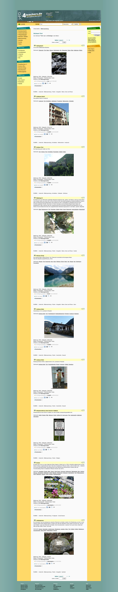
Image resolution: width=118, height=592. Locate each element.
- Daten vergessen (91, 39)
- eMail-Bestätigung (91, 40)
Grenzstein (45, 529)
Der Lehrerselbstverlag (40, 586)
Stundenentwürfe (22, 31)
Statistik (20, 83)
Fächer (53, 91)
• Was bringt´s (90, 49)
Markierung (81, 529)
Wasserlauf (64, 50)
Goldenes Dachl (40, 96)
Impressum (88, 585)
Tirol (45, 50)
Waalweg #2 (39, 198)
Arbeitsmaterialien (22, 33)
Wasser (51, 50)
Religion (58, 458)
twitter (71, 586)
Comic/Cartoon (61, 515)
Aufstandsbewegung (60, 313)
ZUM (54, 585)
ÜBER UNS (21, 75)
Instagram (72, 587)
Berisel (57, 364)
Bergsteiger (40, 472)
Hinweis (44, 415)
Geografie (58, 91)
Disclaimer (88, 586)
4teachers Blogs (22, 68)
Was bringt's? (21, 80)
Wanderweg (60, 472)
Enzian (38, 462)
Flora (34, 474)
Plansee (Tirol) (40, 255)
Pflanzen (35, 472)
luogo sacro (65, 415)
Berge (62, 261)
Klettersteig (46, 472)
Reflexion (58, 261)
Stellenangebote (22, 71)
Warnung (51, 415)
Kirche (54, 415)
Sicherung (65, 472)
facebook (72, 585)
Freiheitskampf (51, 313)
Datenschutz (88, 587)
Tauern (52, 471)
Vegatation (41, 471)
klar (74, 261)
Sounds (20, 42)
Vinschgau (53, 209)
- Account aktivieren (91, 42)
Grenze (40, 529)
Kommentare (38, 85)
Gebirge (82, 471)
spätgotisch (54, 101)
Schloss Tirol (39, 147)
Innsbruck (41, 101)
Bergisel (67, 313)
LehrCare (55, 587)
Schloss (43, 151)
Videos (20, 44)
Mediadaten (21, 81)
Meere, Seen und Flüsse (67, 91)
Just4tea (20, 56)
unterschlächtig (75, 209)
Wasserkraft (82, 209)
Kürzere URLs (21, 66)
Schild (40, 415)
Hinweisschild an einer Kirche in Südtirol (47, 410)
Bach (72, 50)
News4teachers (22, 69)
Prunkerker (59, 101)
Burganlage (56, 151)
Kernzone (63, 471)
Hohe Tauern (57, 471)
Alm (60, 50)
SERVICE (21, 61)
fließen (80, 50)
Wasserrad (68, 209)
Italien (64, 151)
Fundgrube (54, 515)
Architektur (48, 101)
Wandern (55, 472)
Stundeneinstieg (57, 474)
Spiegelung (78, 261)
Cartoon (43, 474)
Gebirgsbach (39, 45)
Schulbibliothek (22, 52)
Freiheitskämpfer (52, 364)
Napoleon (76, 313)
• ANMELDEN (90, 50)
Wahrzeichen (66, 101)
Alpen (47, 50)
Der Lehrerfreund (57, 586)
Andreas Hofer (40, 309)
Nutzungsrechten (45, 79)
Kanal (64, 209)
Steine (69, 50)
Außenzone (68, 471)
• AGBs (89, 52)
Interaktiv (20, 40)
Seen (75, 304)
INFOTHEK (21, 47)
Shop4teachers (22, 64)
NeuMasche (56, 589)
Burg (46, 151)
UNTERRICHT (22, 28)
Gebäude (60, 193)
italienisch (79, 415)
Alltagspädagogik (22, 34)
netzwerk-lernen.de (39, 587)
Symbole (64, 572)
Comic (47, 474)
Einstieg (51, 474)
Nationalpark (74, 471)
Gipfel (50, 472)
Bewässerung (45, 209)
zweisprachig (74, 415)
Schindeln (71, 101)
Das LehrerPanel (38, 585)
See (68, 261)
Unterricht (41, 91)
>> (69, 40)
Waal (40, 209)
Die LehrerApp (38, 589)
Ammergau (47, 261)
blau (52, 261)
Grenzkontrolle (36, 530)
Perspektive (36, 262)
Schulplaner (23, 589)
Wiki (19, 57)
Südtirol (61, 151)
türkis (54, 261)
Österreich (41, 50)
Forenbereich (21, 50)
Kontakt (20, 78)
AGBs (87, 589)
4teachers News (24, 587)
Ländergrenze (40, 520)
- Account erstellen (91, 37)
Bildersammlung (22, 38)
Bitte (47, 415)
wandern (63, 529)
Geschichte (58, 355)
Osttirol (76, 529)
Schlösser (65, 193)
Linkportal (20, 54)
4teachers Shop (24, 585)
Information (36, 416)
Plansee (40, 261)
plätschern (76, 50)
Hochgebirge (71, 472)
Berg (79, 471)
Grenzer (55, 530)
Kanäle (75, 250)
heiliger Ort (59, 415)
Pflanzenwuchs (80, 472)
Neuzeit (64, 355)
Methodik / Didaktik (23, 36)
